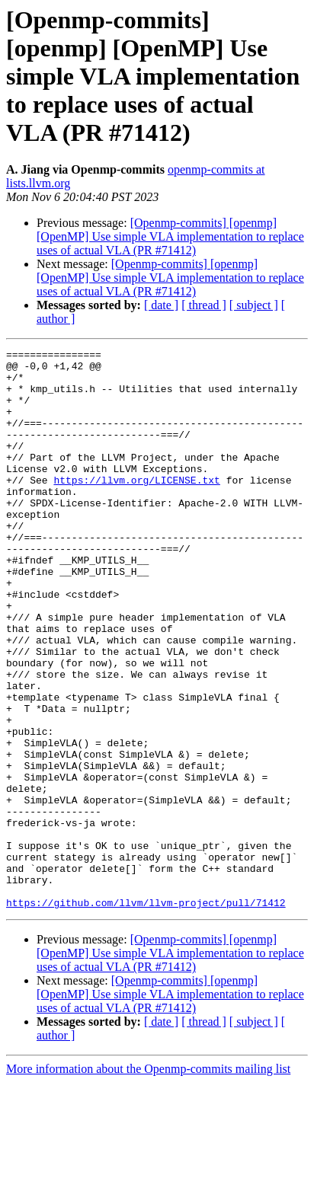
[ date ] (161, 304)
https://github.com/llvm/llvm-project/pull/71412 (146, 1014)
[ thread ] (203, 304)
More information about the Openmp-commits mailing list (148, 1180)
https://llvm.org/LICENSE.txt (136, 507)
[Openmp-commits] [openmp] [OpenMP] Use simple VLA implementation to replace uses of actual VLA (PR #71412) (170, 236)
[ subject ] (253, 304)
